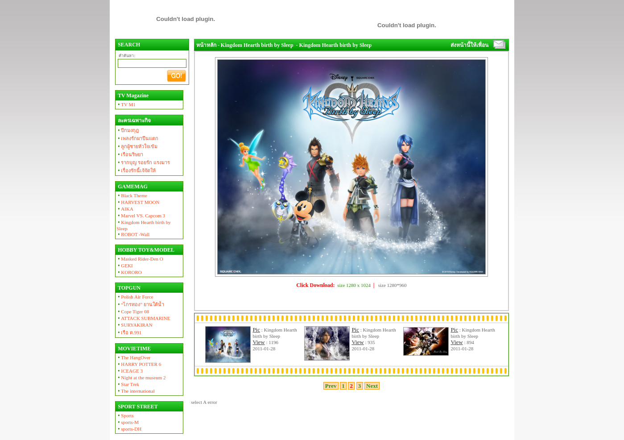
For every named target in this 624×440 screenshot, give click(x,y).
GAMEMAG (132, 186)
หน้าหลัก (206, 45)
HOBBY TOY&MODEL (145, 250)
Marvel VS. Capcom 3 (140, 215)
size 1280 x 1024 (354, 285)
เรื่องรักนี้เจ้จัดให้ (136, 170)
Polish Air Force (134, 296)
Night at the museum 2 (140, 377)
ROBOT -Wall (132, 234)
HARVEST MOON (137, 202)
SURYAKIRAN (134, 325)
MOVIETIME (133, 348)
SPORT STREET (137, 406)
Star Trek (127, 384)
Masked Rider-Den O (139, 259)
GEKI (124, 265)
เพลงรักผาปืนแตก (137, 138)
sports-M (127, 422)
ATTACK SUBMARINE (143, 318)
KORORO (129, 272)
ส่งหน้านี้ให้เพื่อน (469, 45)
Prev (331, 385)
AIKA (124, 209)
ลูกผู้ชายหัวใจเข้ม (136, 146)
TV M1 (126, 104)
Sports (124, 415)
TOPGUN (128, 288)
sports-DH (128, 429)
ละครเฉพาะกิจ (133, 120)
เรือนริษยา (129, 154)
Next (372, 385)
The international (135, 391)
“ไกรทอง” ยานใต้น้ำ (140, 304)
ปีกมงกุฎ (127, 130)
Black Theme (131, 195)
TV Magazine (132, 95)
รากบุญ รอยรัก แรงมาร (143, 162)
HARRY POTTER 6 (138, 364)
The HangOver (133, 357)
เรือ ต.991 (128, 332)
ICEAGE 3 (129, 371)
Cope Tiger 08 (132, 311)
